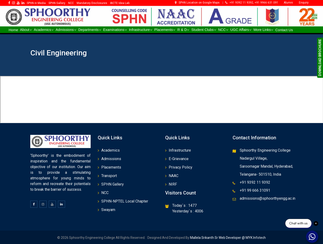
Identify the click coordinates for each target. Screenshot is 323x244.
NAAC (173, 176)
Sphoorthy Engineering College (265, 150)
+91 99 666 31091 (255, 190)
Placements (111, 167)
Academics (110, 150)
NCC (105, 192)
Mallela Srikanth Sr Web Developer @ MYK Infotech (227, 238)
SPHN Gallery (112, 184)
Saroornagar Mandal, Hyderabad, (266, 166)
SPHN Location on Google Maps (197, 2)
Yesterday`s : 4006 (187, 211)
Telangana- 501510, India (260, 174)
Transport (109, 176)
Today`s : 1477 (184, 205)
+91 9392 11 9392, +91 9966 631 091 (251, 2)
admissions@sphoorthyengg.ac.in (267, 198)
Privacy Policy (180, 167)
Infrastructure (180, 150)
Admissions (111, 159)
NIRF (173, 184)
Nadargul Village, (253, 158)
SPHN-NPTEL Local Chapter (124, 201)
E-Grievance (179, 159)
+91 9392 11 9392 (255, 182)
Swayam (108, 209)
